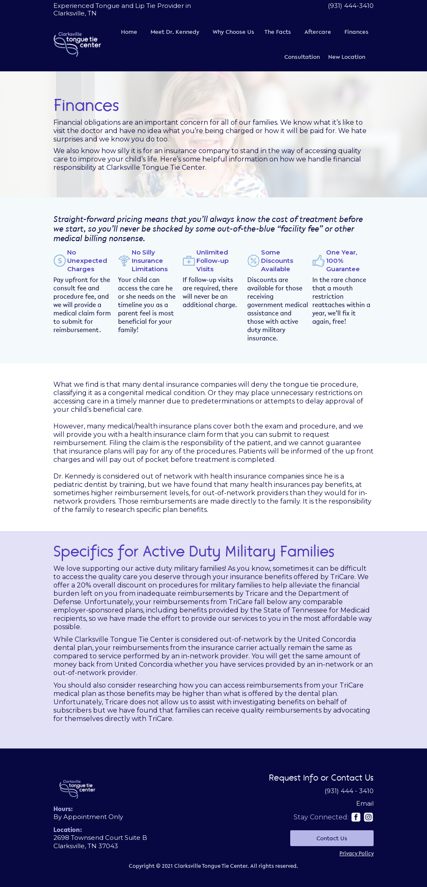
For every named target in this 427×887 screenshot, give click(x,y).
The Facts (277, 32)
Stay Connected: (321, 817)
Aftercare (317, 32)
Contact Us (331, 838)
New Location (346, 57)
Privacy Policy (356, 853)
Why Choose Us (233, 32)
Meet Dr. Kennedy (175, 32)
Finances (356, 32)
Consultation (302, 57)
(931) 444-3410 (351, 6)
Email (365, 803)
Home (129, 32)
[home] (77, 44)
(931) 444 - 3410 (349, 791)
